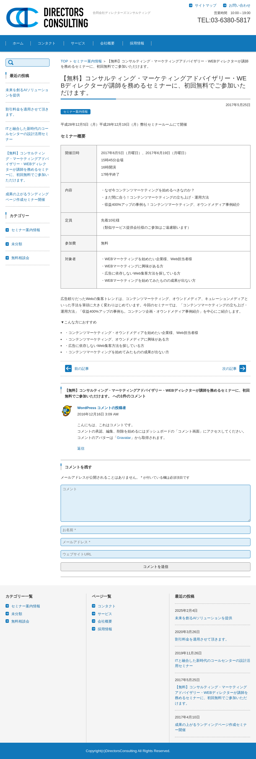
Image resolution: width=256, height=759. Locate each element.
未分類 (16, 244)
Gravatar (124, 438)
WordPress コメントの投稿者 (101, 408)
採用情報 (137, 43)
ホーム (18, 43)
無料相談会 (20, 258)
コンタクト (47, 43)
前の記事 (81, 369)
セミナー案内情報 (87, 61)
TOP (64, 61)
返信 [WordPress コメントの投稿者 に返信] (80, 448)
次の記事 (229, 369)
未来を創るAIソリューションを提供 (203, 618)
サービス (78, 43)
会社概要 (107, 43)
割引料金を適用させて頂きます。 (202, 639)
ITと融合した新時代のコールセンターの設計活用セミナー (27, 133)
